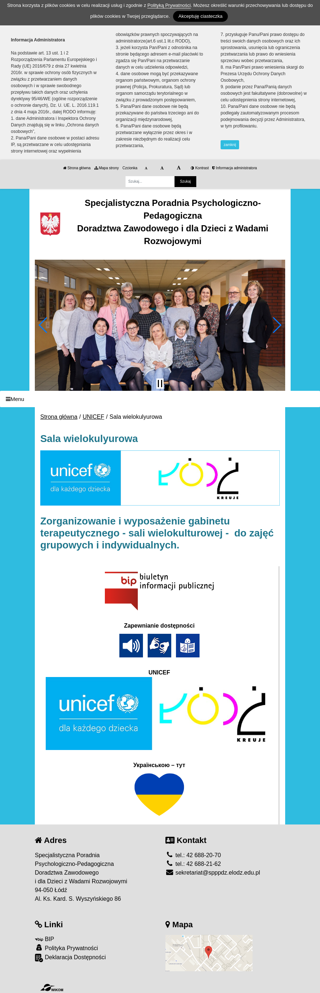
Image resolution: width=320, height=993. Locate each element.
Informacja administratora (234, 168)
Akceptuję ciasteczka (200, 16)
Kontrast (200, 168)
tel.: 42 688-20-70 (193, 855)
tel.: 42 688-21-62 (193, 864)
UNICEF (93, 417)
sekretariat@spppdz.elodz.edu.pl (212, 873)
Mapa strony (106, 168)
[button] (43, 325)
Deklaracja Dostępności (70, 958)
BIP (44, 939)
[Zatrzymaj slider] (160, 383)
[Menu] (160, 399)
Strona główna (77, 168)
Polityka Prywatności (66, 947)
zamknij (230, 145)
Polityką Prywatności (168, 5)
